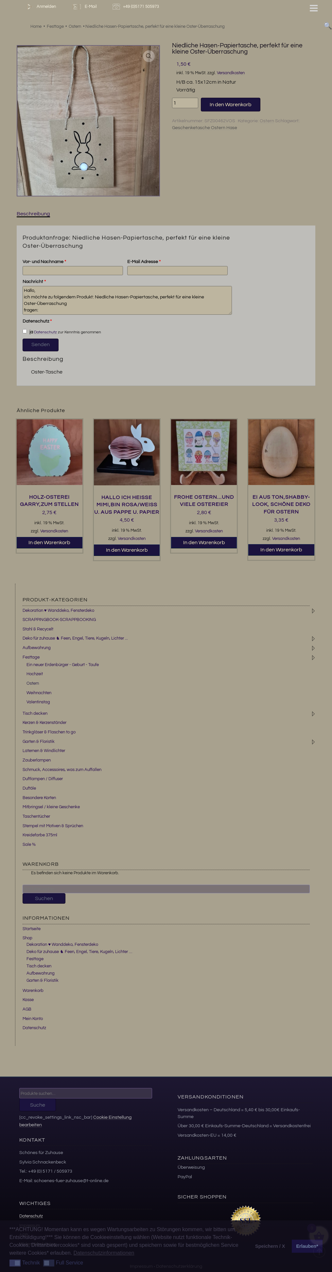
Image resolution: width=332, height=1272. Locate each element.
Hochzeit (34, 674)
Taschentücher (36, 816)
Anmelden (40, 6)
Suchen (44, 898)
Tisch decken (35, 713)
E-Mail (84, 6)
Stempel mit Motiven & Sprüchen (53, 826)
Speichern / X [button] (270, 1246)
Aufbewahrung (37, 647)
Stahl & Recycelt (38, 629)
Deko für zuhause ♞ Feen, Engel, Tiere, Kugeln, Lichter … (79, 951)
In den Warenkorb (231, 104)
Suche (37, 1105)
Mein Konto (33, 1018)
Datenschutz (37, 321)
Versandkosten (231, 73)
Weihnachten (38, 693)
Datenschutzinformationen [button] (103, 1253)
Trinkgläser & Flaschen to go (49, 732)
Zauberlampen (37, 760)
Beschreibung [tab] (33, 213)
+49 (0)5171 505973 (136, 6)
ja (28, 331)
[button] (149, 56)
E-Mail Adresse (144, 261)
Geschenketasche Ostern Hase (204, 128)
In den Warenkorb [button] (49, 542)
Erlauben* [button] (307, 1246)
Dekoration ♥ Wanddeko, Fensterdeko (58, 610)
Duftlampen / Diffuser (43, 779)
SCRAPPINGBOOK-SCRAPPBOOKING (59, 619)
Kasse (28, 999)
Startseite (32, 929)
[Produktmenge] (185, 103)
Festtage (31, 657)
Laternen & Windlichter (44, 750)
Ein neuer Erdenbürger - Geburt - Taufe (62, 664)
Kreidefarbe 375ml (40, 835)
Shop (27, 938)
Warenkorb (33, 990)
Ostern (267, 121)
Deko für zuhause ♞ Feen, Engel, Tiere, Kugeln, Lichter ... (75, 638)
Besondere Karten (39, 797)
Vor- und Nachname (44, 261)
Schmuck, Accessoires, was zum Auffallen (62, 769)
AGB (27, 1009)
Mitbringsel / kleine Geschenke (51, 807)
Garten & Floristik (39, 741)
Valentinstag (38, 702)
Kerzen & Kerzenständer (44, 722)
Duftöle (29, 788)
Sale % (29, 844)
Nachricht (34, 281)
